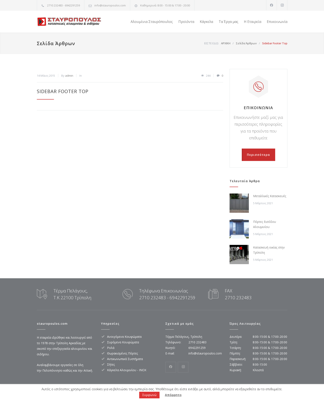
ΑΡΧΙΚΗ (225, 43)
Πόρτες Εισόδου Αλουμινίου (264, 224)
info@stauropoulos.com (110, 5)
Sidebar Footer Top (62, 91)
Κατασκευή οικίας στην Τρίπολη (269, 250)
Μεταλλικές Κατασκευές (269, 196)
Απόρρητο (173, 395)
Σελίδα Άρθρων (56, 43)
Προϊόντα (186, 21)
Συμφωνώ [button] (149, 395)
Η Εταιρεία (252, 21)
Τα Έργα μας (228, 21)
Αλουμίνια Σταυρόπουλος (152, 21)
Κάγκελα (206, 21)
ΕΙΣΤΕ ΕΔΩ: (211, 43)
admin (69, 75)
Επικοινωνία (277, 21)
